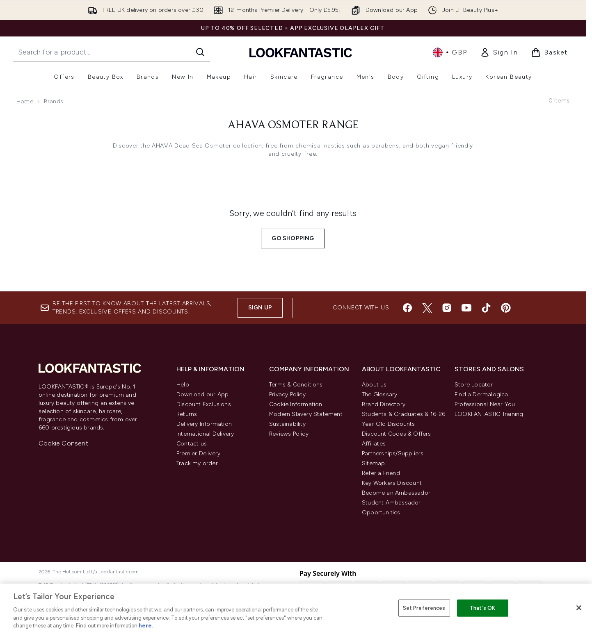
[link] (499, 52)
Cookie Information (295, 404)
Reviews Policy (289, 433)
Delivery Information (204, 423)
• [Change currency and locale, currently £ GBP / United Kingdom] (450, 52)
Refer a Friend (381, 473)
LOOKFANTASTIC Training (489, 414)
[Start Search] (200, 52)
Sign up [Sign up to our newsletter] (260, 307)
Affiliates (374, 443)
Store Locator (474, 384)
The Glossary (379, 394)
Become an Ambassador (396, 492)
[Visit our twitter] (427, 308)
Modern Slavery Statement (306, 414)
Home (24, 101)
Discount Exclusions (203, 404)
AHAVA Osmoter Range (293, 125)
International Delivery (205, 433)
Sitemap (373, 463)
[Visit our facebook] (407, 308)
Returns (186, 414)
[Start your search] (111, 52)
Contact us (191, 443)
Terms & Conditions (296, 384)
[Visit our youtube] (466, 308)
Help (182, 384)
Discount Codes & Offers (396, 433)
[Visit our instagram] (447, 308)
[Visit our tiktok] (486, 308)
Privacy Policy (287, 394)
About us (374, 384)
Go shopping (293, 238)
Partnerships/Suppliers (392, 453)
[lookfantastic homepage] (300, 52)
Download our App (202, 394)
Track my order (197, 463)
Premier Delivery (198, 453)
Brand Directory (383, 404)
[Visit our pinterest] (506, 308)
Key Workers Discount (392, 482)
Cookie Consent (63, 443)
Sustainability (287, 423)
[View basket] (549, 52)
